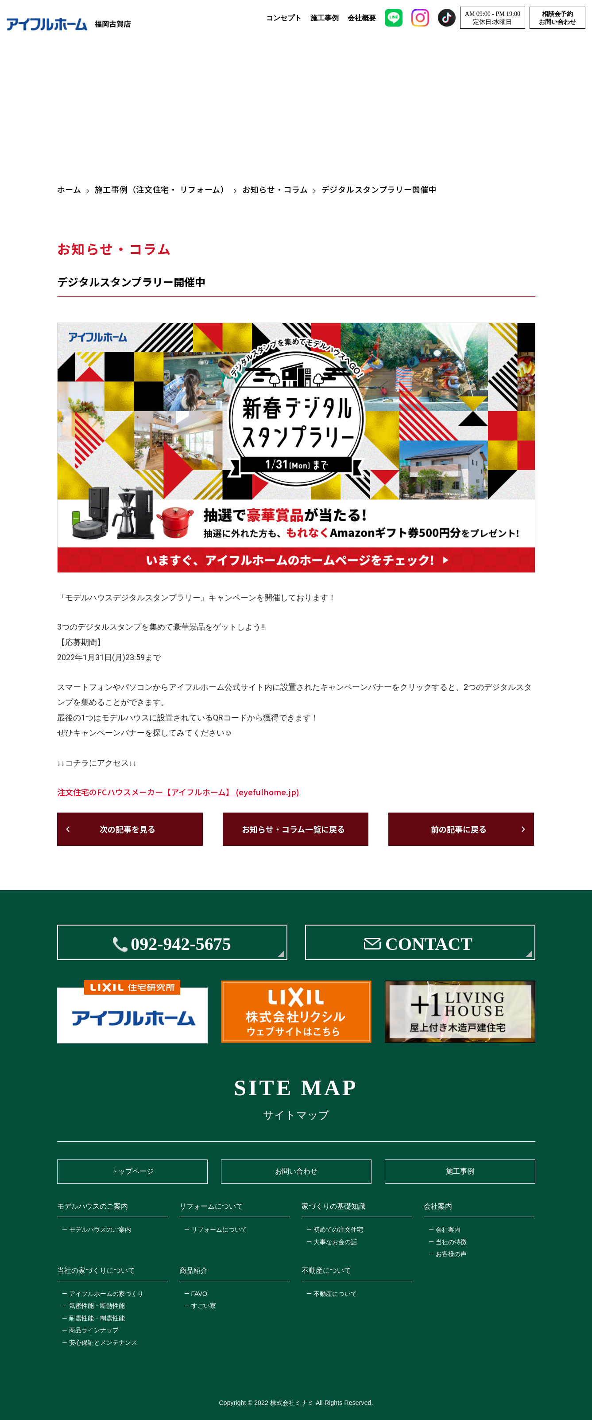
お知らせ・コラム (275, 189)
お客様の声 (451, 1253)
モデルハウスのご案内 (100, 1229)
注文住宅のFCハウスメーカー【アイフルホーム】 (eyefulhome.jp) (178, 792)
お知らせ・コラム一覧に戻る (293, 829)
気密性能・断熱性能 (97, 1305)
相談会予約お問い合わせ (557, 18)
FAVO (199, 1293)
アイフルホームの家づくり (106, 1293)
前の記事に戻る (459, 829)
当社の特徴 (451, 1241)
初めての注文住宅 (338, 1229)
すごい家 (203, 1305)
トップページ (132, 1171)
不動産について (335, 1293)
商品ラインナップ (94, 1330)
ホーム (69, 189)
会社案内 (448, 1229)
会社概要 (362, 18)
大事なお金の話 (335, 1241)
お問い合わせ (296, 1171)
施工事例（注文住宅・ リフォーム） (162, 189)
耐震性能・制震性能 (97, 1318)
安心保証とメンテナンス (103, 1342)
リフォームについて (219, 1229)
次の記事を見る (127, 829)
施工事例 (324, 18)
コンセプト (284, 18)
